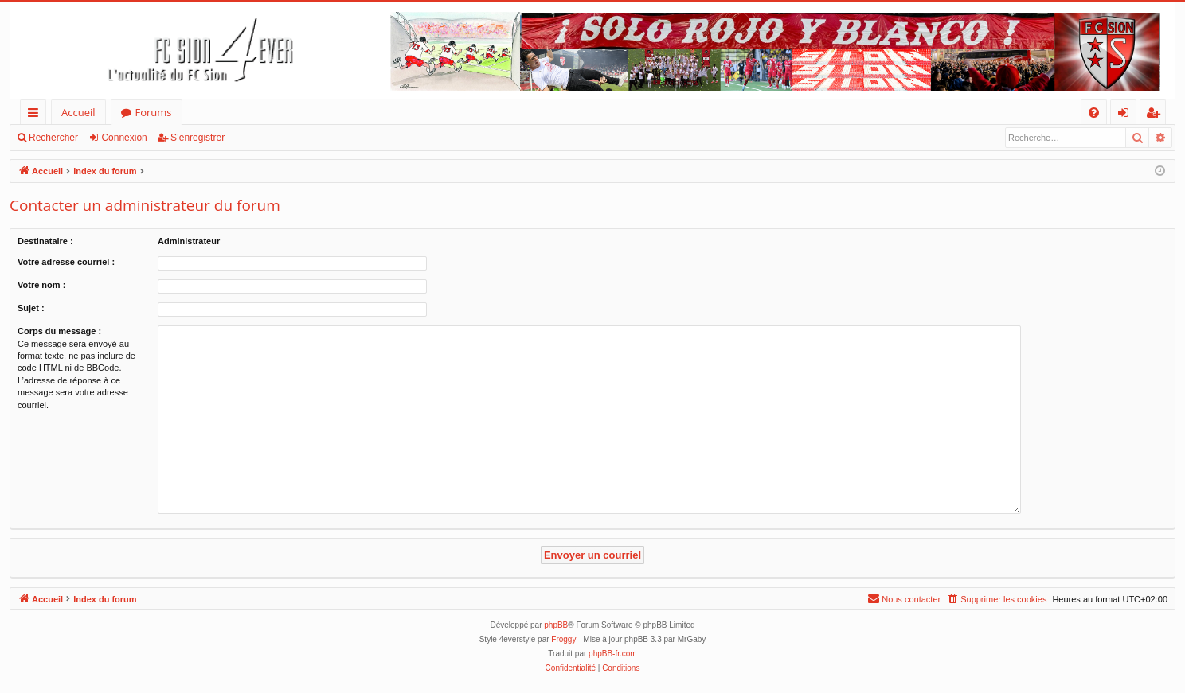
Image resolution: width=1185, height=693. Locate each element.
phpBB (556, 625)
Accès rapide (36, 115)
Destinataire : (45, 241)
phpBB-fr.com (613, 653)
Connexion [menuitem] (1127, 115)
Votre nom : (41, 285)
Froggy (563, 639)
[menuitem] (1093, 112)
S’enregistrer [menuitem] (1156, 115)
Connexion (124, 137)
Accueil (78, 112)
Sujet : (31, 308)
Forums (153, 112)
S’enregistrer (197, 137)
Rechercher (53, 137)
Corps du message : (59, 331)
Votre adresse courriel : (66, 262)
